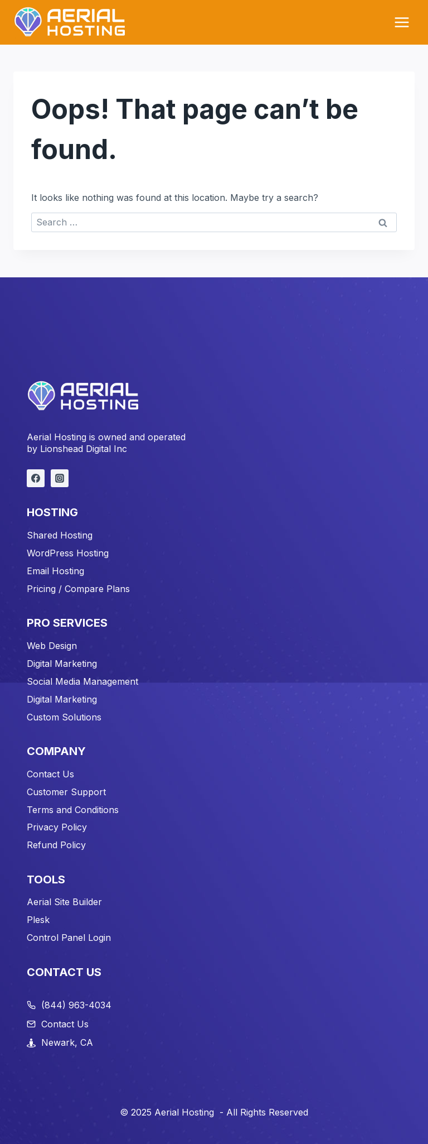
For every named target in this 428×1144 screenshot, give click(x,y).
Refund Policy (56, 844)
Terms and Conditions (73, 809)
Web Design (52, 645)
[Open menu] (401, 22)
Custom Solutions (64, 717)
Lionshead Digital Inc (83, 448)
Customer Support (66, 791)
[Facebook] (36, 478)
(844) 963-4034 (76, 1005)
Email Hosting (55, 570)
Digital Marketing (62, 663)
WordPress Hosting (68, 553)
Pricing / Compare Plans (78, 588)
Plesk (38, 919)
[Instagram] (60, 478)
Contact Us (50, 774)
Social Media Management (82, 681)
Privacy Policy (57, 827)
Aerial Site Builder (64, 901)
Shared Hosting (60, 535)
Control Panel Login (69, 937)
